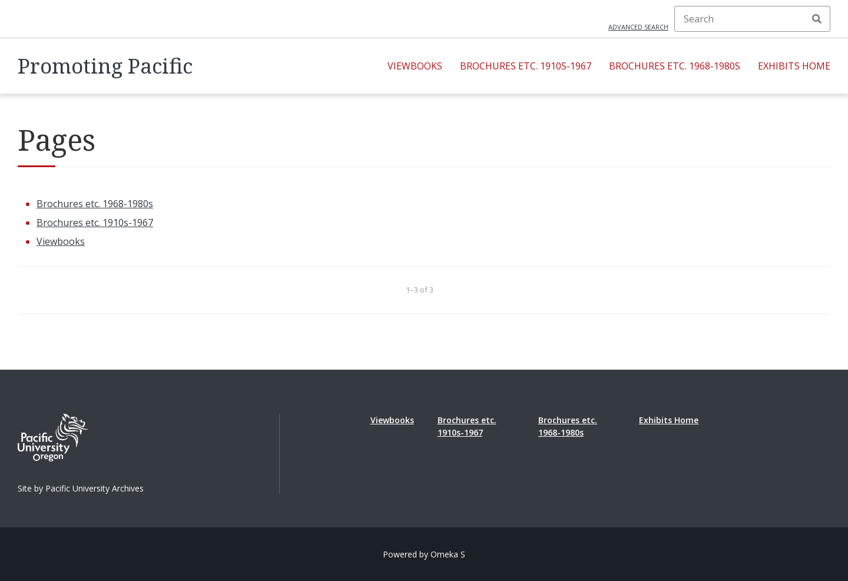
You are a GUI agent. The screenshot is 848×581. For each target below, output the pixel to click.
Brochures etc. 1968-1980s (674, 65)
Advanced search (638, 26)
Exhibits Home (794, 65)
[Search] (752, 19)
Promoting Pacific (105, 66)
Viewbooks (414, 65)
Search (816, 19)
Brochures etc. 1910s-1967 (525, 65)
